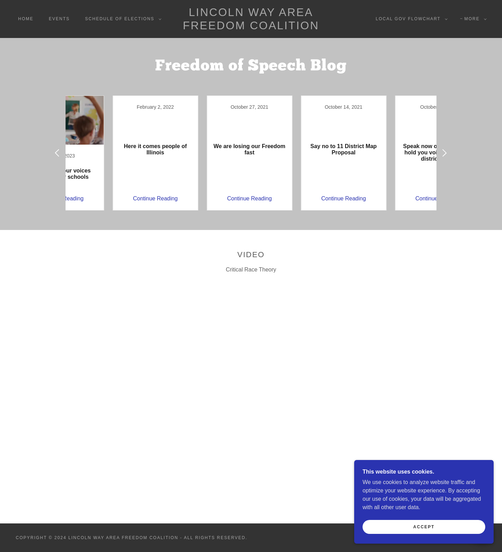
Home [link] (25, 18)
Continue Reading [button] (110, 198)
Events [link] (59, 18)
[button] (122, 19)
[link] (251, 27)
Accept (423, 526)
